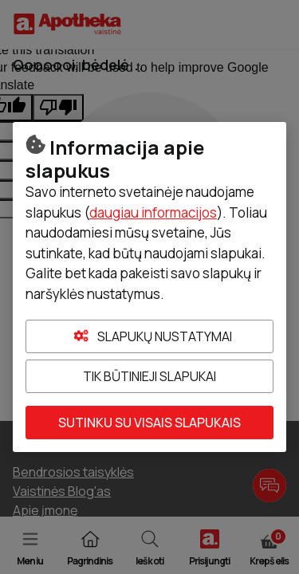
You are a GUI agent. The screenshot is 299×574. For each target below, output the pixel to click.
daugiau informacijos (153, 212)
